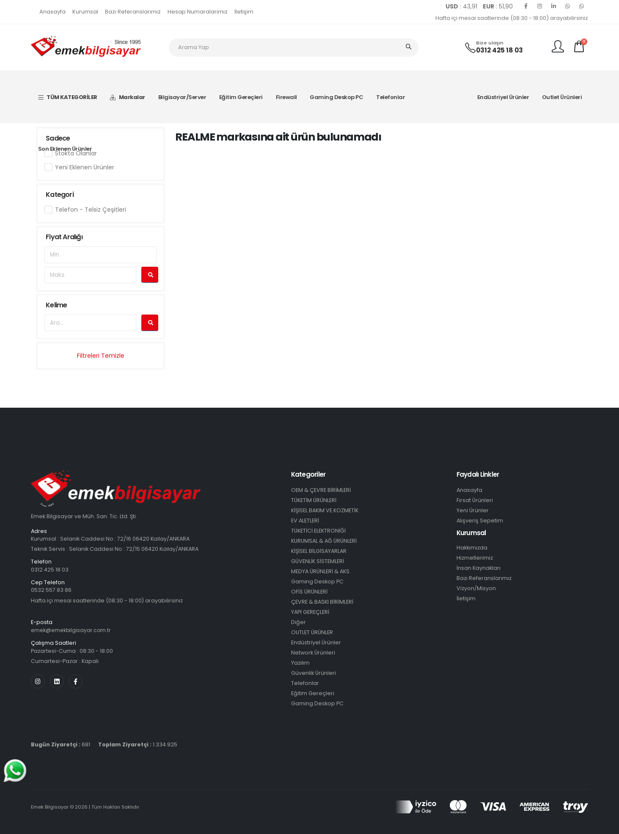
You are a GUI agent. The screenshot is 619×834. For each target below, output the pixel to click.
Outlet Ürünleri (562, 97)
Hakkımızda (472, 547)
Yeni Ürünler (473, 510)
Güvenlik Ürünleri (313, 673)
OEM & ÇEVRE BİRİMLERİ (321, 490)
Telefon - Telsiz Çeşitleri (90, 209)
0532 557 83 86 (51, 590)
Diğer (298, 622)
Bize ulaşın (489, 43)
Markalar (127, 97)
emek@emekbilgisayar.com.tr (72, 630)
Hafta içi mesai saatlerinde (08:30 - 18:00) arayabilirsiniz (511, 18)
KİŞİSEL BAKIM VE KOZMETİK (324, 510)
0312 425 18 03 (499, 50)
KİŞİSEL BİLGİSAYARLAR (319, 551)
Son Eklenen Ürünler (65, 149)
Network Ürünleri (313, 652)
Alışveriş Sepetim (480, 520)
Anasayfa (52, 12)
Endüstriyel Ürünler (503, 97)
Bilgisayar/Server (182, 97)
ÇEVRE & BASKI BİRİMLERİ (322, 601)
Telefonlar (390, 97)
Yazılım (300, 662)
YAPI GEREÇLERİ (310, 612)
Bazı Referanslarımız (133, 12)
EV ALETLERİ (305, 520)
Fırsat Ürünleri (475, 500)
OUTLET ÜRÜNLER (312, 632)
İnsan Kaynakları (479, 568)
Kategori (60, 194)
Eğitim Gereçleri (241, 97)
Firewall (286, 97)
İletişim (243, 12)
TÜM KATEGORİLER (67, 97)
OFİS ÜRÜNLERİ (309, 591)
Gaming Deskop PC (336, 97)
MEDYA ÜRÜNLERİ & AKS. (321, 571)
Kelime (56, 305)
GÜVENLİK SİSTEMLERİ (317, 561)
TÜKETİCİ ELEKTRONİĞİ (318, 530)
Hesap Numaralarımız (198, 12)
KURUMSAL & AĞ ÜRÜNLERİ (324, 540)
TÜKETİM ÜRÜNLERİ (313, 500)
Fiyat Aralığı (64, 237)
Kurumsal (85, 12)
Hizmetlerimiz (475, 557)
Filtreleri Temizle (100, 355)
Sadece (58, 138)
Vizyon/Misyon (476, 588)
